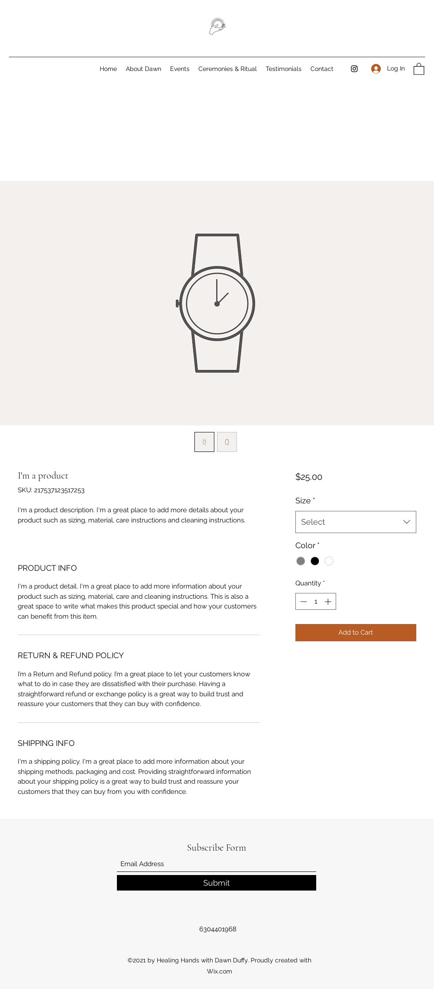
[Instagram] (354, 68)
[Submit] (216, 883)
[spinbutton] (315, 601)
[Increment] (329, 601)
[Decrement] (303, 601)
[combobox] (355, 522)
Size (305, 500)
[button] (419, 68)
